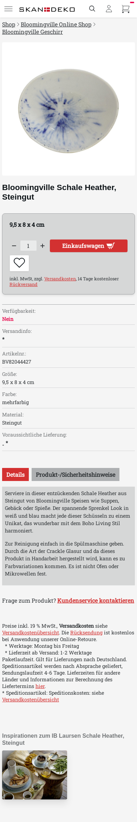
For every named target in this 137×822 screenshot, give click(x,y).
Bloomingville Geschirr (32, 31)
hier (40, 686)
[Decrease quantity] (14, 245)
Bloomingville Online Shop (56, 24)
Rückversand (23, 284)
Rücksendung (86, 632)
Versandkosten (60, 278)
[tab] (15, 474)
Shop (8, 24)
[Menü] (8, 8)
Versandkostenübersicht (30, 632)
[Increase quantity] (42, 245)
